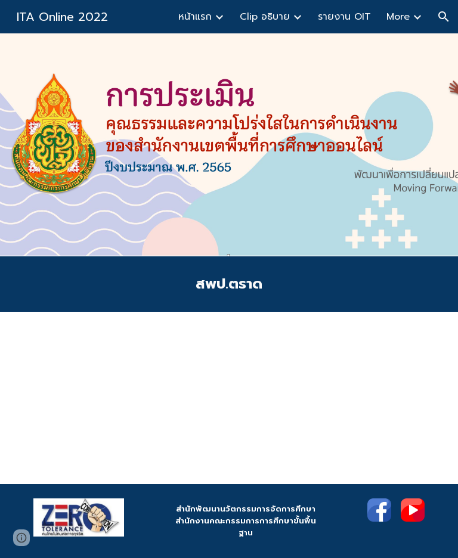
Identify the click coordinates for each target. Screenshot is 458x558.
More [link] (398, 17)
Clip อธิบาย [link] (265, 17)
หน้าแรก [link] (195, 17)
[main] (228, 284)
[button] (443, 16)
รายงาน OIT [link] (344, 17)
